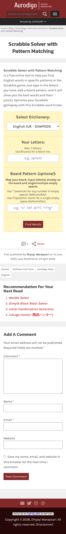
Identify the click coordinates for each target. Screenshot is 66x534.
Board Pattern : (33, 173)
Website (9, 438)
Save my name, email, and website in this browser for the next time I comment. (32, 462)
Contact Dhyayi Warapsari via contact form (22, 503)
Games (5, 269)
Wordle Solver (19, 298)
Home (4, 28)
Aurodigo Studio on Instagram (36, 503)
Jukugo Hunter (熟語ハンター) (31, 315)
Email (9, 420)
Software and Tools (37, 28)
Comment (12, 356)
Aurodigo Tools (45, 269)
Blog (11, 28)
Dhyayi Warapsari (43, 519)
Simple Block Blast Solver (28, 303)
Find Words (33, 224)
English (5, 274)
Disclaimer (44, 524)
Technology (20, 28)
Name (9, 401)
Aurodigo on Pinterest (43, 503)
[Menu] (55, 14)
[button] (45, 14)
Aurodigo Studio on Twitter (29, 503)
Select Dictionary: (33, 117)
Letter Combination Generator (31, 309)
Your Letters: (33, 142)
